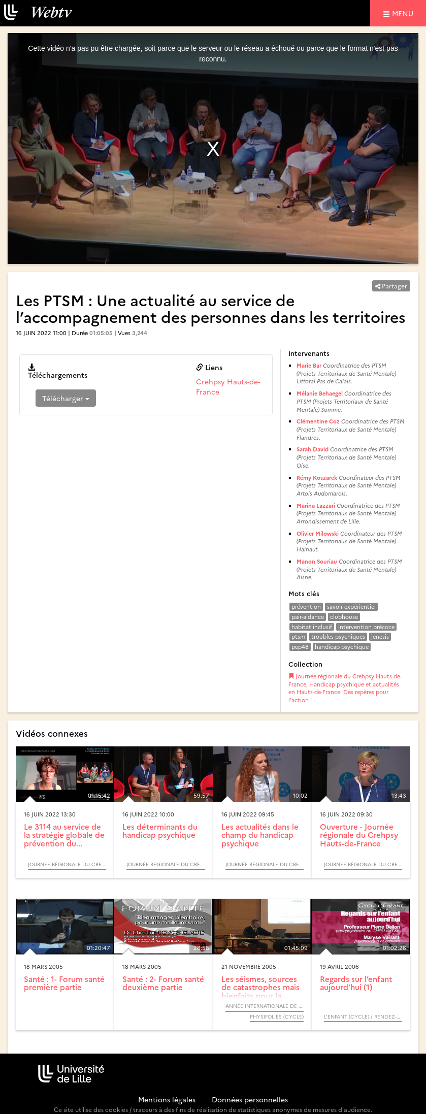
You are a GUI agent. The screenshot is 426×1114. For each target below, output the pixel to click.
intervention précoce (366, 627)
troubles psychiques (338, 636)
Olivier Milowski (318, 533)
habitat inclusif (311, 627)
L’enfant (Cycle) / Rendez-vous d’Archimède (363, 1016)
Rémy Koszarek (317, 477)
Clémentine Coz (318, 421)
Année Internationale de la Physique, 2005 (264, 1005)
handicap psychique (342, 646)
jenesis (380, 636)
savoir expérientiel (351, 606)
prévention (306, 606)
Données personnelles (250, 1099)
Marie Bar (309, 365)
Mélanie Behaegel (320, 393)
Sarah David (313, 449)
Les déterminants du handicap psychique (160, 830)
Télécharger (65, 398)
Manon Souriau (317, 561)
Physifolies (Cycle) (277, 1016)
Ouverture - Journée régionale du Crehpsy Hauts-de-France (359, 834)
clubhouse (344, 616)
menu (404, 13)
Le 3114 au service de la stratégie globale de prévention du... (64, 834)
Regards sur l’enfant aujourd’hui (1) (356, 983)
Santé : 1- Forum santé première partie (64, 983)
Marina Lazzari (316, 505)
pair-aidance (307, 616)
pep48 (300, 646)
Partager (391, 285)
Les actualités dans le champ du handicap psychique (260, 834)
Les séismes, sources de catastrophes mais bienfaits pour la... (260, 987)
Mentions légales (166, 1099)
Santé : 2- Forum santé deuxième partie (163, 983)
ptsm (298, 636)
